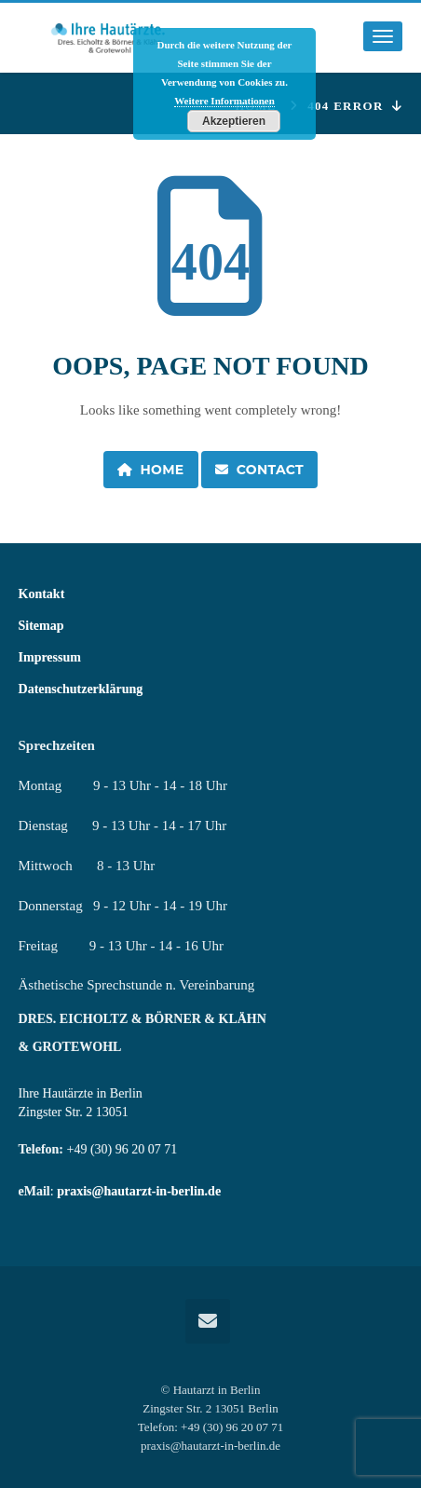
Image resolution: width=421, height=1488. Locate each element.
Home (150, 469)
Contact (259, 469)
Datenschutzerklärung (81, 689)
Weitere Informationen (224, 100)
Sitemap (41, 626)
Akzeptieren (233, 121)
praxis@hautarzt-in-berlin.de (139, 1191)
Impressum (50, 657)
